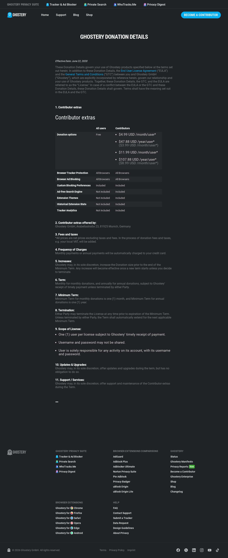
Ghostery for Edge (68, 528)
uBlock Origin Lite (123, 491)
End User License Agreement (139, 70)
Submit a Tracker (122, 518)
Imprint (131, 550)
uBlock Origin (120, 486)
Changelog (176, 491)
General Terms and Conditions (84, 74)
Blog (76, 15)
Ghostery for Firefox (69, 513)
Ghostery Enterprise (181, 476)
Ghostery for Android (69, 533)
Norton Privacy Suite (124, 471)
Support (61, 15)
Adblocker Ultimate (124, 466)
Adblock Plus (120, 461)
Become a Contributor (201, 15)
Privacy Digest (154, 4)
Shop (89, 15)
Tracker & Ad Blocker (61, 4)
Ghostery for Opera (68, 523)
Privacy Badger (121, 481)
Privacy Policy (117, 550)
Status (174, 456)
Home (45, 15)
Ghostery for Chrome (69, 508)
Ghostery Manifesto (181, 461)
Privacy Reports (182, 466)
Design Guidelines (123, 528)
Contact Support (122, 513)
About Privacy (121, 533)
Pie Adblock (119, 476)
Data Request (120, 523)
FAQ (115, 508)
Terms (103, 550)
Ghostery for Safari (68, 518)
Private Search (95, 4)
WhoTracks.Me (124, 4)
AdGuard (118, 456)
